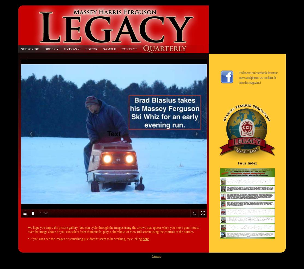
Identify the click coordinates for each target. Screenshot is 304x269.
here (146, 239)
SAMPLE (109, 49)
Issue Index (247, 163)
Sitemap (156, 256)
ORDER (50, 49)
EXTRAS (70, 49)
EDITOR (91, 49)
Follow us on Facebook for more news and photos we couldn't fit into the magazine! (258, 78)
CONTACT (129, 49)
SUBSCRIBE (30, 49)
